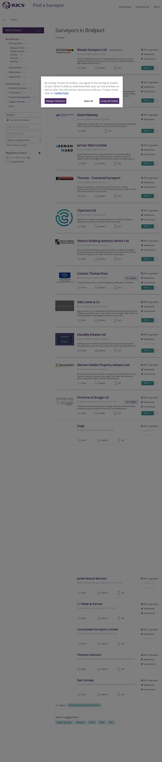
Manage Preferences (55, 101)
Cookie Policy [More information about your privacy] (61, 93)
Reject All (88, 101)
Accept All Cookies (109, 101)
